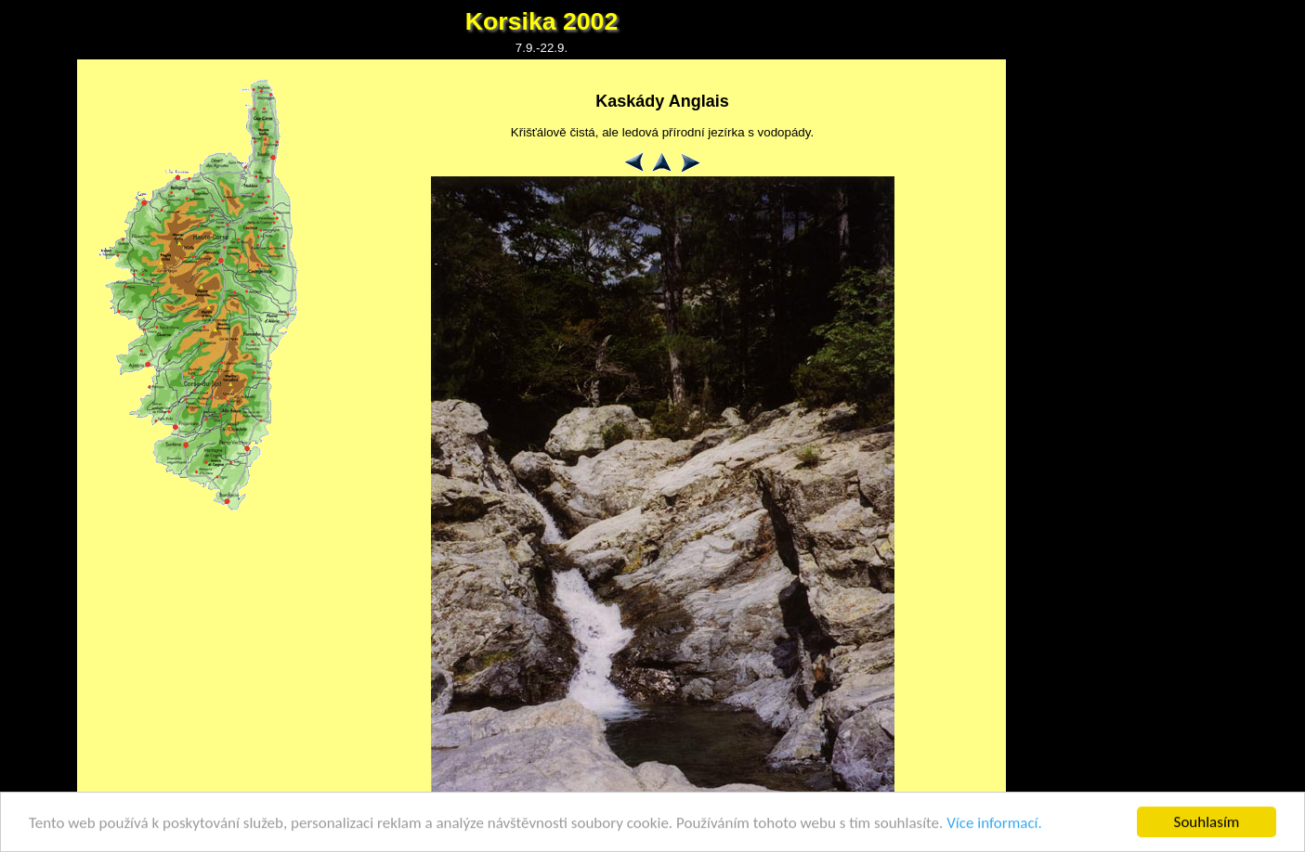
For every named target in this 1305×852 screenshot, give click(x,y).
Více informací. (994, 823)
